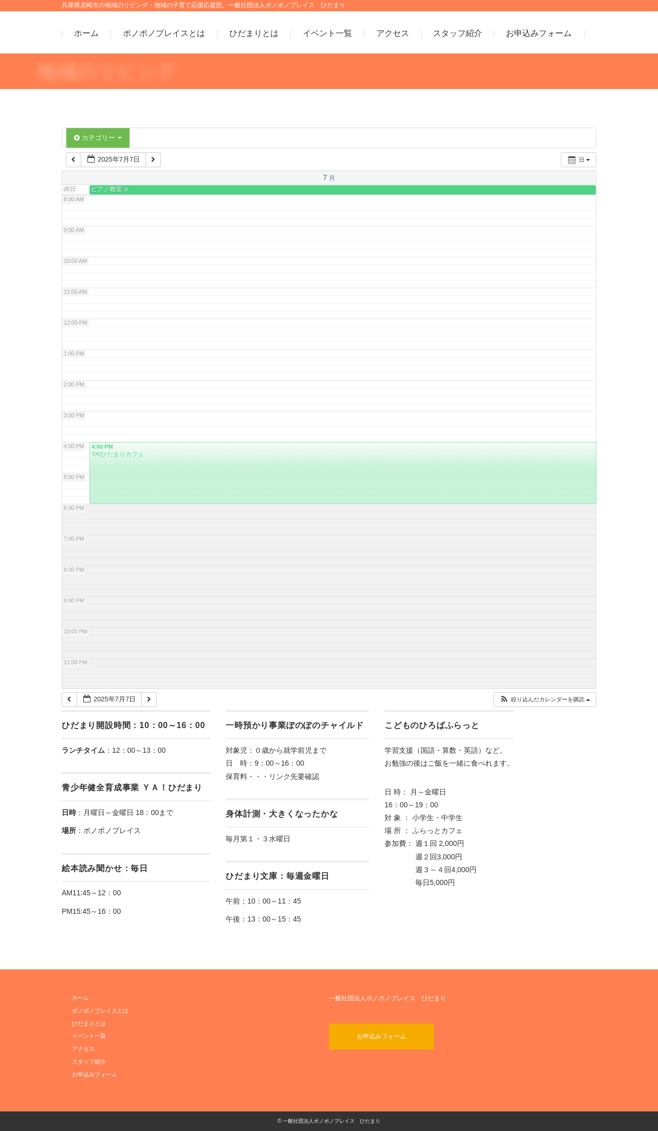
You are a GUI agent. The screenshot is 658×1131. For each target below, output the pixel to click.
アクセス (392, 33)
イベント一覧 (327, 33)
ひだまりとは (254, 33)
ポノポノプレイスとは (164, 33)
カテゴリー (98, 138)
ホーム (86, 33)
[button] (544, 699)
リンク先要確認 (294, 776)
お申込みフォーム (539, 33)
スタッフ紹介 (457, 33)
